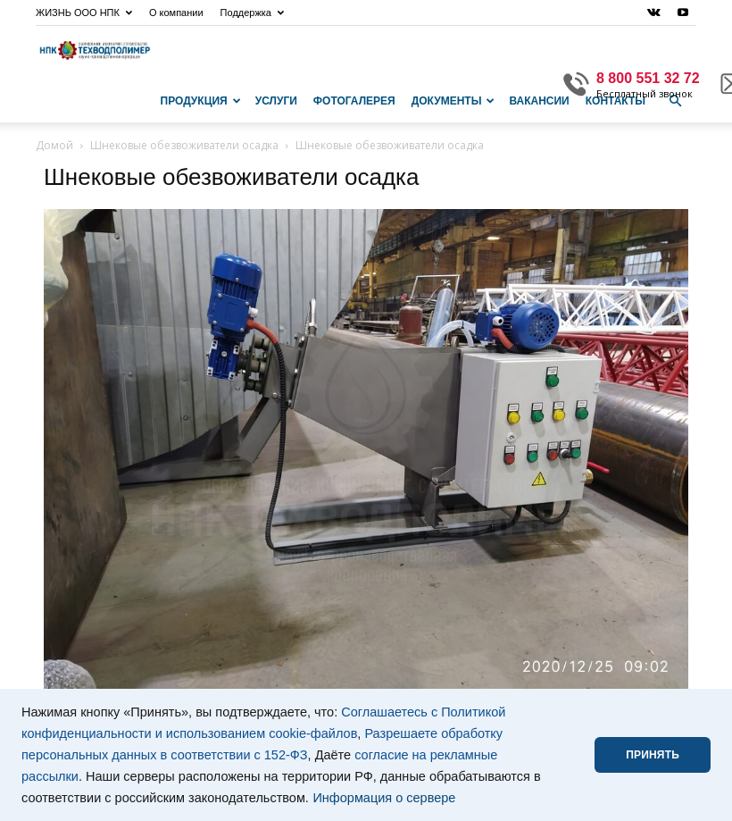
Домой (54, 145)
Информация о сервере (383, 798)
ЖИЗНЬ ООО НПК (84, 12)
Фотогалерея (354, 101)
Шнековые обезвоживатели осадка (184, 145)
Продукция (201, 101)
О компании (176, 12)
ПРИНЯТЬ (652, 755)
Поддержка (252, 12)
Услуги (276, 101)
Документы (453, 101)
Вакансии (539, 101)
